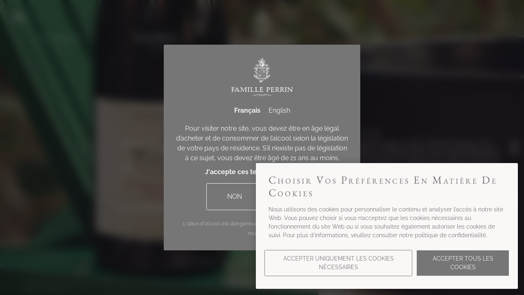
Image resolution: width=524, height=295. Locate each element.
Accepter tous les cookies (463, 262)
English (279, 110)
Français (247, 110)
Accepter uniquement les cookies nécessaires (338, 262)
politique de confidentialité (450, 235)
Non (234, 196)
